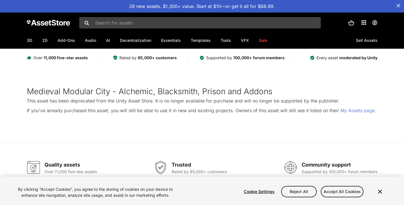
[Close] (380, 191)
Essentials (171, 40)
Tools (226, 40)
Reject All (299, 191)
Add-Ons (66, 40)
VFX (245, 40)
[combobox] (200, 22)
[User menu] (374, 23)
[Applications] (363, 22)
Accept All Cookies (342, 191)
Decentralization (135, 40)
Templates (201, 40)
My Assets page (357, 110)
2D (45, 40)
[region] (202, 191)
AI (108, 40)
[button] (351, 22)
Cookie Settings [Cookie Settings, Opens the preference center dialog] (259, 191)
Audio (90, 40)
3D (29, 40)
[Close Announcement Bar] (398, 6)
